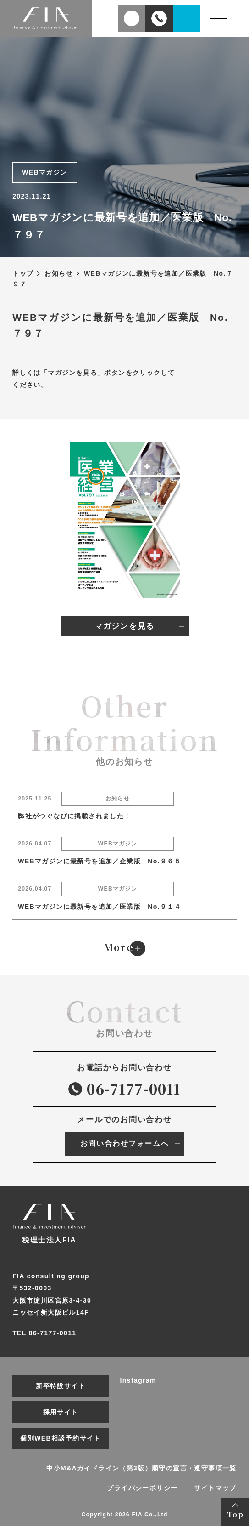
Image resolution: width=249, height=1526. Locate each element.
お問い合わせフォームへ (124, 1143)
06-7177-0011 (124, 1089)
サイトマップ (215, 1488)
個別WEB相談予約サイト (60, 1438)
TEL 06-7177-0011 (44, 1333)
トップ (22, 273)
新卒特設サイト (60, 1386)
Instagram (138, 1380)
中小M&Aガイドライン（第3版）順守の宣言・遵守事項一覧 (141, 1468)
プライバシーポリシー (142, 1488)
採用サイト (60, 1412)
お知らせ (58, 273)
